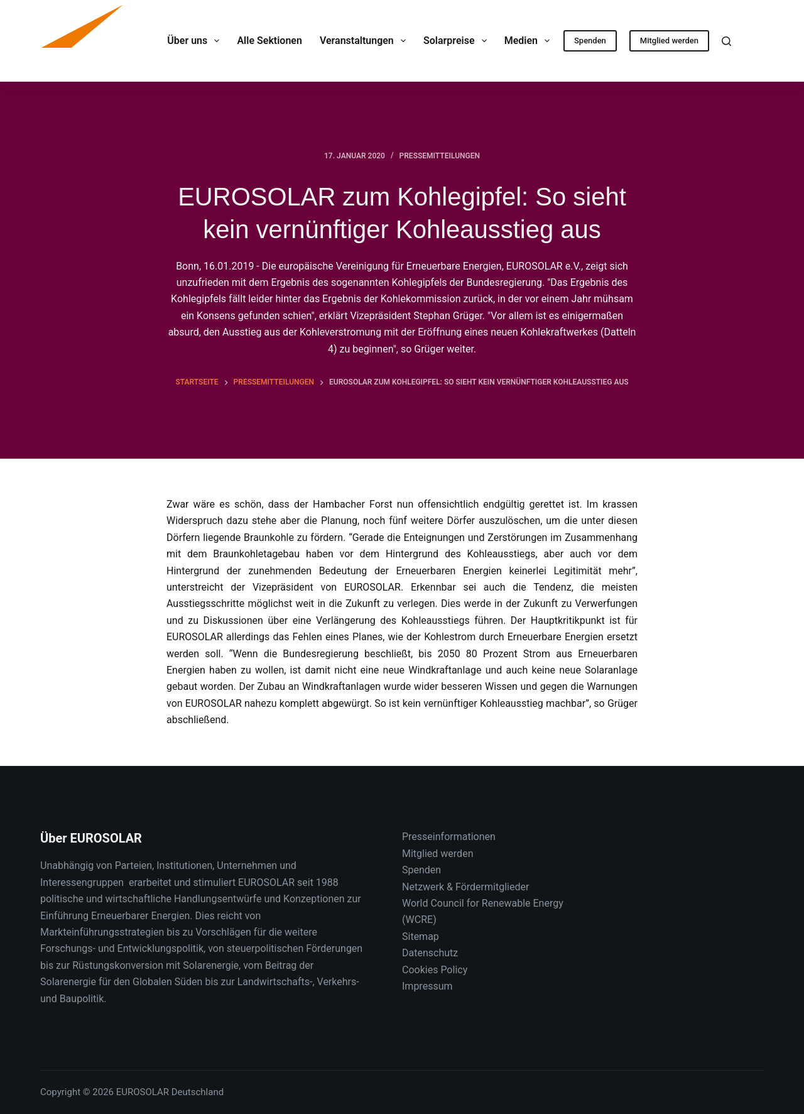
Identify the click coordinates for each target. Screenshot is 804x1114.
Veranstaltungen (365, 40)
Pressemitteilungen (439, 155)
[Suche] (726, 41)
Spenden (590, 40)
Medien (529, 40)
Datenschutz (430, 953)
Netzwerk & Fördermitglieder (465, 887)
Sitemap (420, 936)
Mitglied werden (669, 40)
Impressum (427, 986)
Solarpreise (457, 40)
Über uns (195, 40)
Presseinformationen (449, 837)
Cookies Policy (434, 970)
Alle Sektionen (269, 40)
